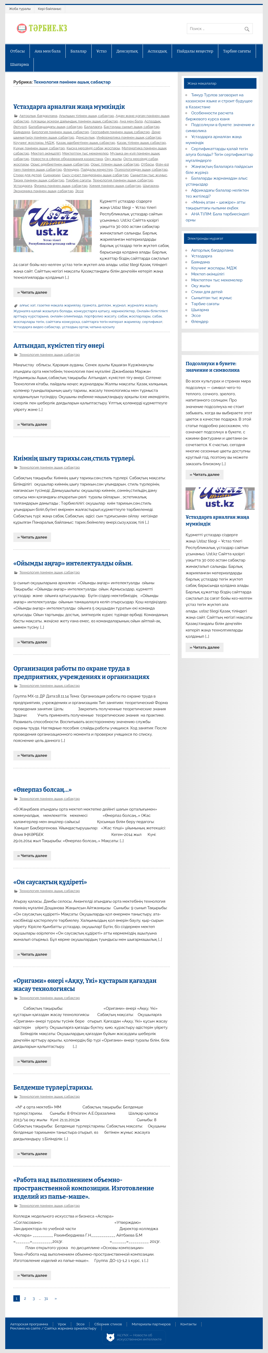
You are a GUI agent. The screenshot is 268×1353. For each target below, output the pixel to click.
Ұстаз (101, 51)
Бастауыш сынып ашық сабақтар (131, 127)
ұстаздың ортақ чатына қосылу (88, 327)
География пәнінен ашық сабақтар (120, 132)
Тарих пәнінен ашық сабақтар (38, 180)
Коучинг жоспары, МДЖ (33, 142)
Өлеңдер (71, 169)
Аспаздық (157, 51)
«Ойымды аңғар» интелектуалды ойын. (73, 563)
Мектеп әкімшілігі (46, 153)
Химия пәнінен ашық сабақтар (115, 186)
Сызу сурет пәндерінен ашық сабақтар (95, 175)
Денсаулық (127, 51)
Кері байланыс (50, 9)
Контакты (188, 1324)
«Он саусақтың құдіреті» (50, 882)
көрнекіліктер (123, 311)
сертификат (152, 322)
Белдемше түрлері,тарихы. (53, 1087)
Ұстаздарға (22, 186)
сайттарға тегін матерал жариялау (111, 322)
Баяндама (21, 132)
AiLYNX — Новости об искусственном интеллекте (139, 1337)
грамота (89, 305)
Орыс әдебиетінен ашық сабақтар (60, 164)
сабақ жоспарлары (134, 316)
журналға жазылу (142, 305)
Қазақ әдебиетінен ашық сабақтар (85, 142)
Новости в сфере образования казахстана (67, 159)
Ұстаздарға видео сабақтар (36, 327)
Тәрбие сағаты (237, 51)
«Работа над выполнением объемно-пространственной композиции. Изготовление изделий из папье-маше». (83, 1188)
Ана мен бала (48, 51)
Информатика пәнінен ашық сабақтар (129, 137)
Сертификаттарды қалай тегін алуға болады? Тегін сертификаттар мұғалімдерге (219, 154)
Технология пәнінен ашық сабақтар (123, 180)
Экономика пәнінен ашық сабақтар (43, 191)
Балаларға (93, 127)
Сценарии (51, 175)
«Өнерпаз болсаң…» (42, 789)
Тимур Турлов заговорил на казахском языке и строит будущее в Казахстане (219, 101)
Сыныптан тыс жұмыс (148, 175)
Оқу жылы (113, 159)
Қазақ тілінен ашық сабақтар (141, 142)
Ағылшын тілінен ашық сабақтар (86, 116)
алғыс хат (27, 305)
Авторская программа (29, 1324)
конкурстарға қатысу (92, 311)
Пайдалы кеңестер (195, 51)
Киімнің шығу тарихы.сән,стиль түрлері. (74, 458)
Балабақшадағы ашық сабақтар (55, 127)
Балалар (78, 51)
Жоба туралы (20, 9)
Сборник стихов (108, 1324)
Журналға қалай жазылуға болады (42, 311)
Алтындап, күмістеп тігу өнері (58, 345)
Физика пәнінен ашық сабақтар (61, 186)
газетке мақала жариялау (59, 305)
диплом (104, 305)
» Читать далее (32, 292)
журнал (119, 305)
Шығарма (19, 64)
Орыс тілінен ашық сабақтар (115, 164)
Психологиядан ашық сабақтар (141, 169)
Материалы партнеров (151, 1324)
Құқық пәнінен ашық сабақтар (39, 148)
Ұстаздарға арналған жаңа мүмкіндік (69, 106)
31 (46, 1298)
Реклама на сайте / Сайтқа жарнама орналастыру (53, 1328)
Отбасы (17, 51)
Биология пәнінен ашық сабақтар (60, 132)
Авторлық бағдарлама (38, 116)
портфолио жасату (100, 316)
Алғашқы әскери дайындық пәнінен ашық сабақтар (74, 121)
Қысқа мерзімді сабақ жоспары (93, 148)
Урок (62, 1324)
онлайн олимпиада (66, 316)
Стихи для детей (27, 175)
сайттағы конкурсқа (63, 322)
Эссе (79, 191)
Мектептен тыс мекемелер (85, 153)
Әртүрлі (20, 127)
